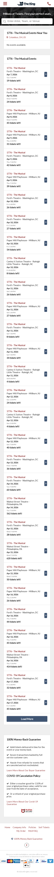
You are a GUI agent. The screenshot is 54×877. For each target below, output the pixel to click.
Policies (32, 827)
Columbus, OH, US (16, 37)
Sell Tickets (44, 827)
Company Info (19, 827)
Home (7, 827)
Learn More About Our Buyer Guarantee (26, 770)
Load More (27, 718)
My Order (21, 831)
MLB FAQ (33, 831)
